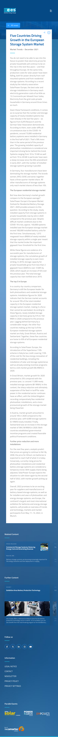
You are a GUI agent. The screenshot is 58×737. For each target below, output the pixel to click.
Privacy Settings (13, 685)
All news (12, 25)
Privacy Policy (12, 681)
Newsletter (10, 676)
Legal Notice (11, 666)
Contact (9, 671)
